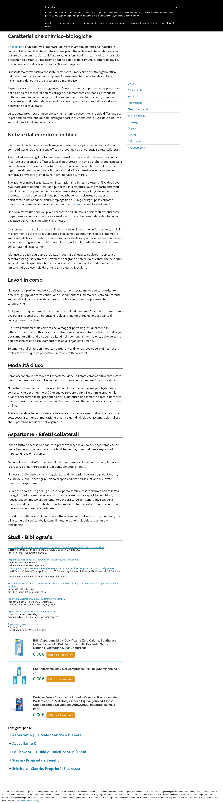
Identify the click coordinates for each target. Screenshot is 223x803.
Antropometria (136, 147)
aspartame (17, 47)
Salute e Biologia (137, 115)
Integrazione (135, 102)
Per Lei (132, 134)
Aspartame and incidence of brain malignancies (32, 611)
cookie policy (132, 16)
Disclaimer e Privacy (30, 801)
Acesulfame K (24, 743)
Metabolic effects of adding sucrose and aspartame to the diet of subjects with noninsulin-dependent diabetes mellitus (63, 584)
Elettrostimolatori (138, 109)
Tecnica (132, 96)
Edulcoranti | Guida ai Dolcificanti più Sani (49, 752)
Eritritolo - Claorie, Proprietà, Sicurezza (46, 769)
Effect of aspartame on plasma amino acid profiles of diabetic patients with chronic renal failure (56, 546)
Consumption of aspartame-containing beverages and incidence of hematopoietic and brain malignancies (61, 568)
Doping (132, 128)
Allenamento (135, 90)
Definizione (134, 141)
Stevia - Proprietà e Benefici (36, 760)
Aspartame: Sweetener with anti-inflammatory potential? (36, 598)
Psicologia (133, 122)
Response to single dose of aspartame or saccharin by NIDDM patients (43, 559)
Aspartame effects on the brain (23, 624)
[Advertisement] (153, 60)
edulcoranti (75, 204)
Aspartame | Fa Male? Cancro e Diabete (46, 735)
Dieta (131, 83)
